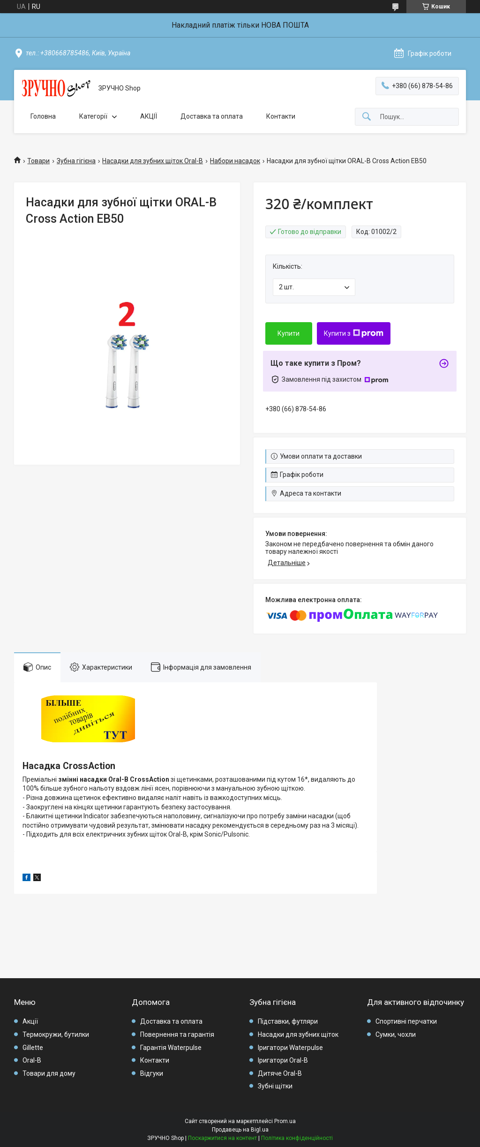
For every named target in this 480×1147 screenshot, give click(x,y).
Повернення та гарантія (177, 1034)
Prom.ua (285, 1121)
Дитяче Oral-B (280, 1073)
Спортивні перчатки (406, 1021)
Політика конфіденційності (297, 1138)
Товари (38, 161)
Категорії (93, 116)
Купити (289, 333)
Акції (30, 1021)
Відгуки (151, 1073)
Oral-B (31, 1060)
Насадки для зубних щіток (298, 1034)
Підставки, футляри (288, 1021)
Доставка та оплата (211, 116)
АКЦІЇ (148, 116)
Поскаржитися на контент (222, 1138)
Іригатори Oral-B (283, 1060)
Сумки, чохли (395, 1034)
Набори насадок (235, 161)
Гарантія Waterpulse (171, 1047)
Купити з (353, 333)
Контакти (280, 116)
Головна (43, 116)
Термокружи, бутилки (55, 1034)
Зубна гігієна (76, 161)
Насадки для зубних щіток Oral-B (152, 161)
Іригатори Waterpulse (290, 1047)
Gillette (32, 1047)
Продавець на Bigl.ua (240, 1129)
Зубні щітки (275, 1086)
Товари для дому (48, 1073)
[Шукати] (366, 117)
